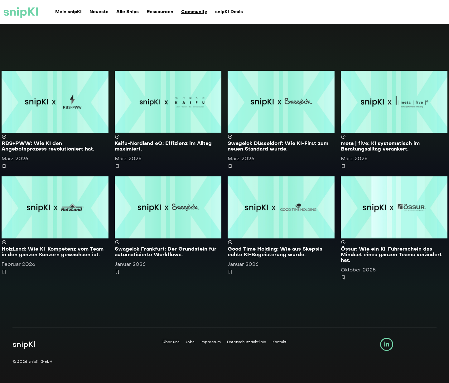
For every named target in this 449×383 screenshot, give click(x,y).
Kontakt (280, 342)
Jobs (190, 342)
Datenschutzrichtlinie (246, 342)
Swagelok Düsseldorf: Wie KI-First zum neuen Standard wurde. (278, 146)
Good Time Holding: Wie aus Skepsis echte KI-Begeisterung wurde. (275, 251)
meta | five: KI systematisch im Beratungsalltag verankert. (380, 146)
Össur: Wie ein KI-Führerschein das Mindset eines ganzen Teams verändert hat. (391, 254)
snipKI (21, 12)
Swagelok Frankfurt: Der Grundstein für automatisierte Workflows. (165, 251)
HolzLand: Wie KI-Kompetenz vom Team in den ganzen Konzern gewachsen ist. (53, 251)
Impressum (210, 342)
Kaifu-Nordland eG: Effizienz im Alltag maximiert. (163, 146)
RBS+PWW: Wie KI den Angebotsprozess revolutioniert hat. (48, 146)
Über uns (170, 342)
